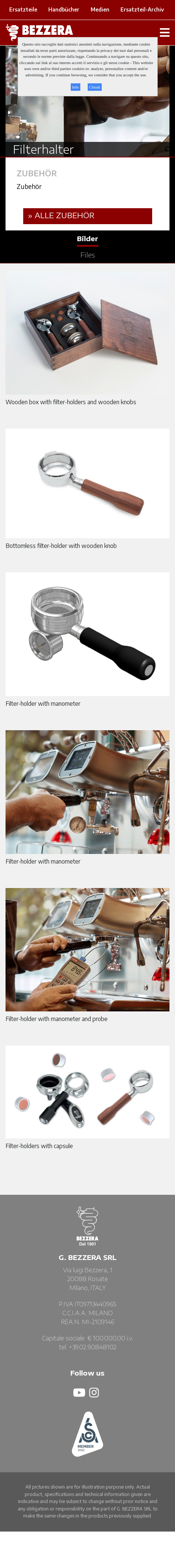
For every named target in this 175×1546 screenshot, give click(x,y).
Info (75, 87)
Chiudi (94, 87)
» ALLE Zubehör (61, 215)
